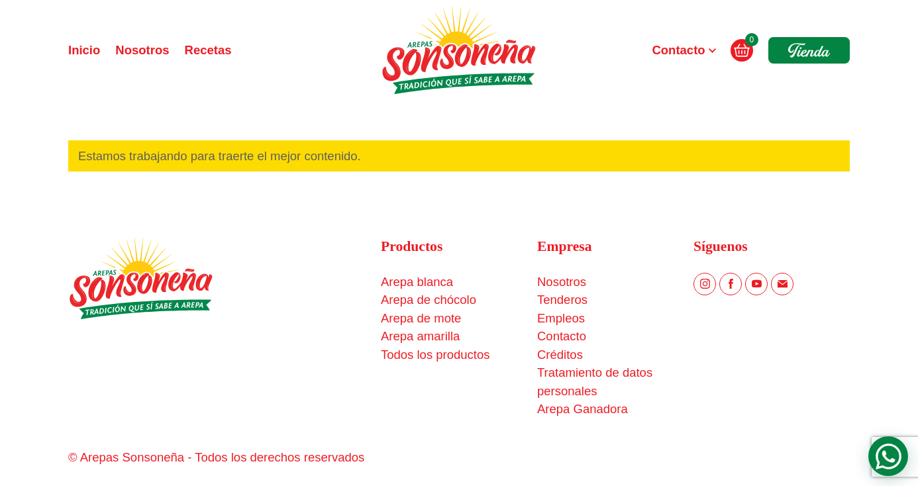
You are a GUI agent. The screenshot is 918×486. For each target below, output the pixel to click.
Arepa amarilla (420, 336)
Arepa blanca (417, 282)
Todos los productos (435, 355)
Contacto (678, 50)
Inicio (84, 50)
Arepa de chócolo (428, 300)
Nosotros (142, 50)
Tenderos (562, 300)
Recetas (208, 50)
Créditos (560, 355)
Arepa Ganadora (582, 409)
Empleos (561, 318)
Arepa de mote (421, 318)
